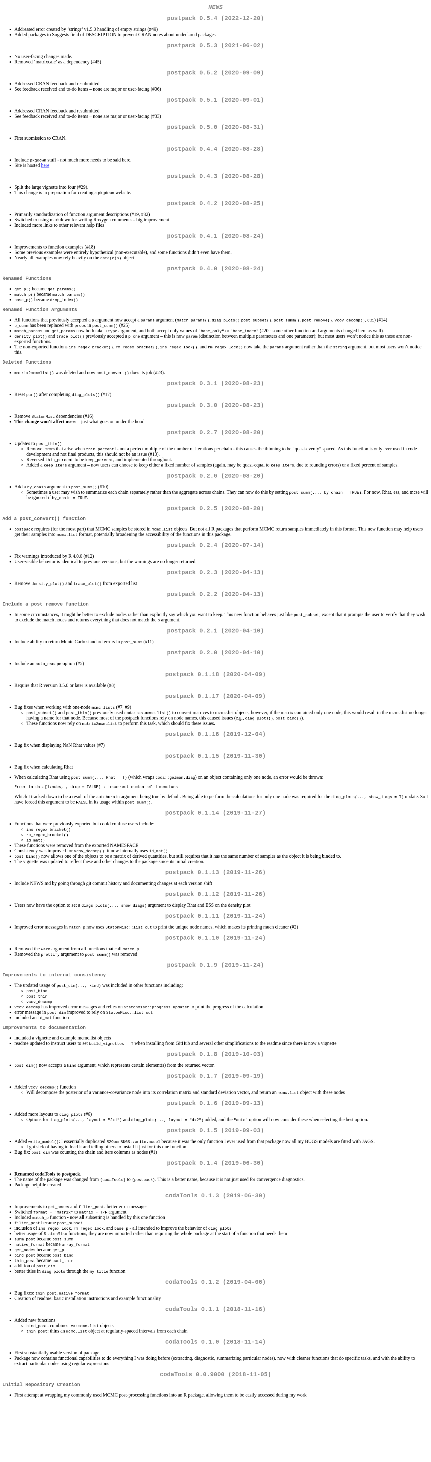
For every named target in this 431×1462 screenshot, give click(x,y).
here (45, 173)
